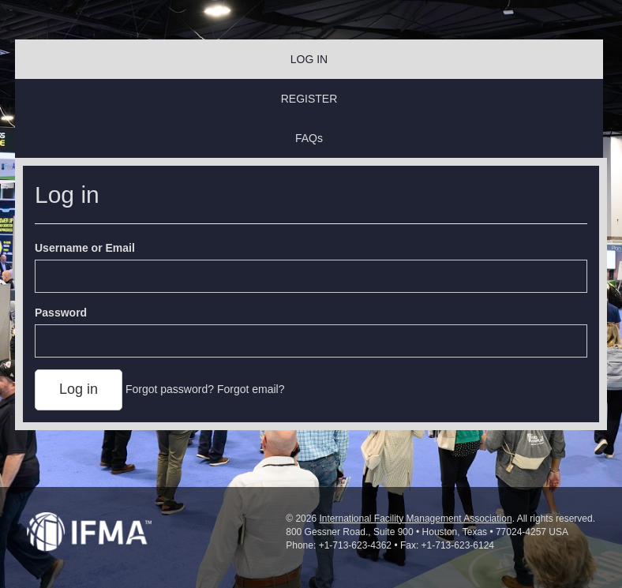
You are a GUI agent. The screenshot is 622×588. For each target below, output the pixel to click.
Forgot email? (251, 389)
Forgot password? (170, 389)
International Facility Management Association (415, 518)
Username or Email (85, 248)
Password (61, 312)
